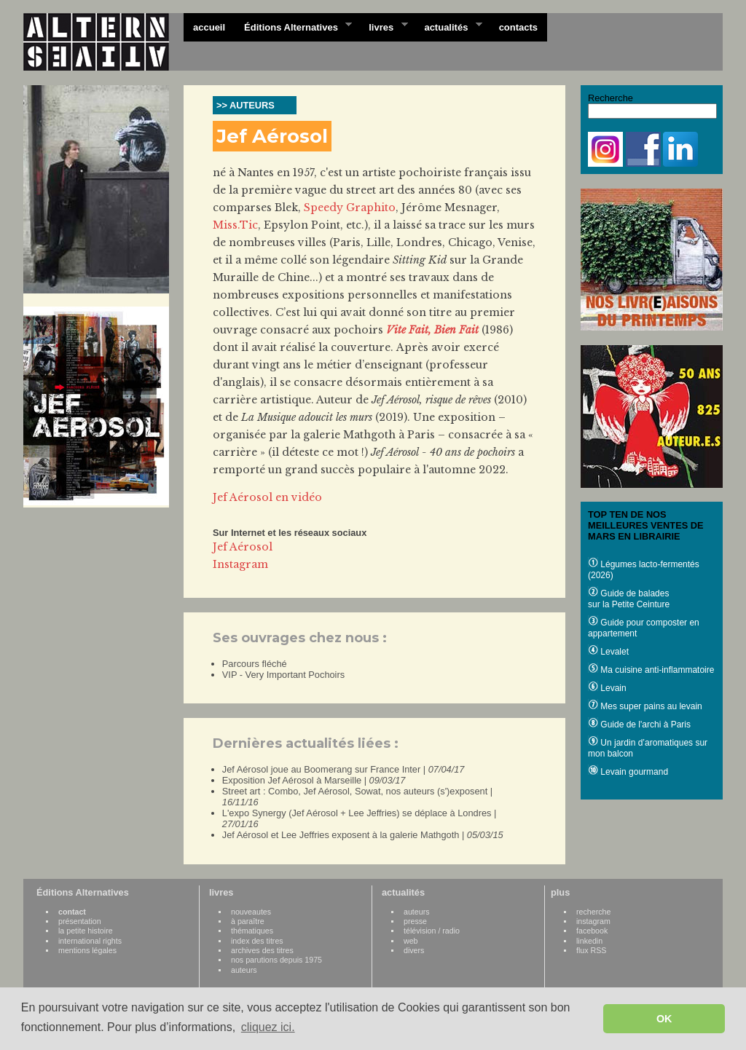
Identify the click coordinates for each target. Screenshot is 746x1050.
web (411, 940)
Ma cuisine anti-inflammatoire (651, 670)
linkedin (589, 940)
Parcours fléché (254, 663)
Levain (607, 688)
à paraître (247, 921)
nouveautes (251, 911)
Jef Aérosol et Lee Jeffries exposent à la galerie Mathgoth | (362, 834)
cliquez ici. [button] (268, 1027)
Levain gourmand (628, 772)
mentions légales (87, 950)
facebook (592, 930)
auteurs (244, 970)
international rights (90, 940)
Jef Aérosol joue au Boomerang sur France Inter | (343, 769)
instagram (593, 921)
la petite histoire (85, 930)
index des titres (257, 940)
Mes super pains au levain (645, 706)
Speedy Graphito (350, 207)
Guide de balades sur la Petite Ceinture (629, 598)
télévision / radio (432, 930)
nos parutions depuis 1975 (276, 959)
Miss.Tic (235, 225)
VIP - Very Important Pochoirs (283, 674)
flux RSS (591, 950)
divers (414, 950)
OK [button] (664, 1019)
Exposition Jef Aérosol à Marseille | (314, 780)
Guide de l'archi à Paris (639, 724)
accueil (209, 27)
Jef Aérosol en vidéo (267, 497)
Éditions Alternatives (293, 26)
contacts (518, 27)
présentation (79, 921)
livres (383, 26)
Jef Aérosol (242, 546)
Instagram (240, 564)
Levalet (608, 652)
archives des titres (262, 950)
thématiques (252, 930)
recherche (593, 911)
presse (415, 921)
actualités (448, 26)
